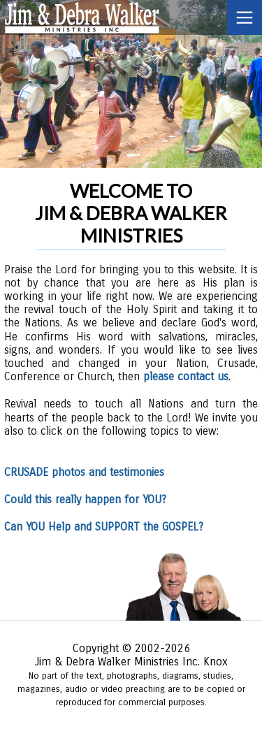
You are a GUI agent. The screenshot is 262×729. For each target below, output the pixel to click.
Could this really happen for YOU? (85, 499)
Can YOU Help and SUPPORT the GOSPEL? (103, 526)
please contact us (185, 376)
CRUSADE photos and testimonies (84, 472)
